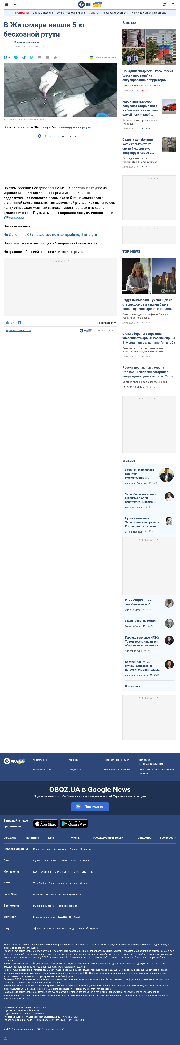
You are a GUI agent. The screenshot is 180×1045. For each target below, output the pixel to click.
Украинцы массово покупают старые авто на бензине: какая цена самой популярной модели (140, 108)
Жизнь (75, 837)
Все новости (168, 837)
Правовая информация (116, 759)
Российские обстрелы (115, 12)
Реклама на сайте (43, 769)
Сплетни (49, 928)
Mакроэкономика (67, 905)
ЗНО (84, 871)
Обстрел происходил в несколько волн (145, 382)
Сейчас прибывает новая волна (141, 85)
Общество (144, 837)
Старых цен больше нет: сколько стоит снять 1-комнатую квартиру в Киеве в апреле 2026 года (137, 146)
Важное (129, 22)
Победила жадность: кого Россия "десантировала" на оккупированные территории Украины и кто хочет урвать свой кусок (147, 75)
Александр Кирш (133, 651)
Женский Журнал (88, 928)
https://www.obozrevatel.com (123, 944)
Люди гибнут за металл (141, 620)
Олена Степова (133, 610)
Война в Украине (43, 12)
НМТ (92, 871)
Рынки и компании (44, 905)
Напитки (51, 894)
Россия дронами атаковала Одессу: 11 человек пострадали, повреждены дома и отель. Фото (147, 372)
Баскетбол (50, 860)
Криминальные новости (26, 42)
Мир (51, 837)
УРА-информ (14, 218)
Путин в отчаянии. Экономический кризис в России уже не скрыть (142, 522)
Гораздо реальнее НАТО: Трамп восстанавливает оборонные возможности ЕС (142, 641)
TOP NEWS (131, 251)
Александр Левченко (136, 483)
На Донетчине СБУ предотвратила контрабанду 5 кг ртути (50, 235)
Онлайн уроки (62, 871)
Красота (61, 928)
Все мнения (132, 686)
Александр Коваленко (136, 675)
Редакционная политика (18, 330)
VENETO (93, 12)
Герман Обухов (133, 626)
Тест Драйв (39, 883)
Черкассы (85, 849)
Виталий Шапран (134, 532)
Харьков (46, 849)
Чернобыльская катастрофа (149, 12)
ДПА (76, 871)
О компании (40, 759)
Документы (75, 769)
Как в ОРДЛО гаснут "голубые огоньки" (138, 602)
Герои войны (21, 12)
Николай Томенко (134, 507)
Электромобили (58, 883)
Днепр (73, 849)
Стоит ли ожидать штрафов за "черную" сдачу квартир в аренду (145, 316)
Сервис (84, 883)
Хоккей (63, 860)
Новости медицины (44, 917)
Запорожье (60, 849)
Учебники (46, 871)
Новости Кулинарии (70, 894)
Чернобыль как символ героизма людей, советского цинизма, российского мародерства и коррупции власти (143, 498)
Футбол (37, 860)
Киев (36, 849)
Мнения (129, 461)
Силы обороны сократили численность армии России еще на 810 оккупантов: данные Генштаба (148, 338)
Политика (32, 837)
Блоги (119, 837)
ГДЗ (35, 871)
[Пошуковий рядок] (173, 4)
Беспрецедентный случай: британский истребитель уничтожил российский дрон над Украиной (141, 666)
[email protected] (45, 1020)
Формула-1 (85, 860)
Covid (77, 917)
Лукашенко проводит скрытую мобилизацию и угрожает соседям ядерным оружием (139, 474)
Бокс (73, 860)
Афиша (37, 928)
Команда (73, 759)
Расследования (103, 837)
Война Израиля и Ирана (71, 12)
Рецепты (38, 894)
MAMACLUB (64, 917)
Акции (73, 883)
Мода (72, 928)
